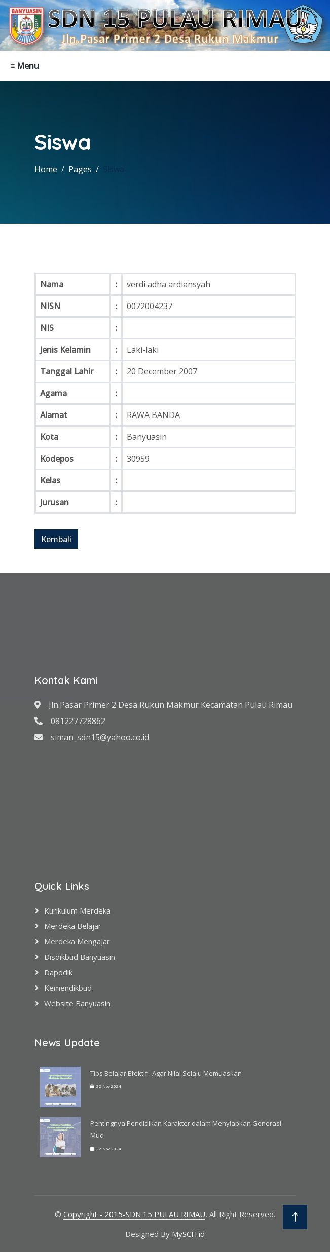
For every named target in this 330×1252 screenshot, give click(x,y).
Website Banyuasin (77, 1003)
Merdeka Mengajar (77, 941)
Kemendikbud (68, 987)
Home (45, 169)
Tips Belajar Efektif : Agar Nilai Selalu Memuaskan (166, 1073)
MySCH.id (188, 1234)
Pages (80, 169)
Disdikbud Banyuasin (79, 957)
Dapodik (58, 972)
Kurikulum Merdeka (77, 910)
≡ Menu (24, 65)
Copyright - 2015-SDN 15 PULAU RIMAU (134, 1214)
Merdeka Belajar (72, 926)
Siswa (113, 169)
